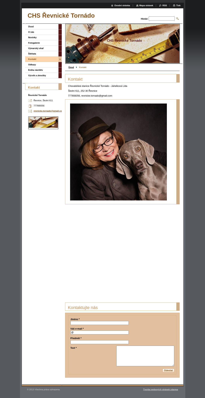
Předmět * (75, 338)
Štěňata (32, 54)
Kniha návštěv (35, 70)
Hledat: (144, 19)
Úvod (71, 67)
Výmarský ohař (36, 48)
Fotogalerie (34, 43)
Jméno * (75, 319)
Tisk (178, 5)
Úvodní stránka (122, 5)
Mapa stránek (146, 5)
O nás (31, 32)
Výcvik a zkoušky (37, 75)
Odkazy (32, 64)
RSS (164, 5)
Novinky (32, 37)
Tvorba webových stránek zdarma (160, 389)
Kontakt (32, 59)
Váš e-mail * (77, 328)
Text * (73, 348)
